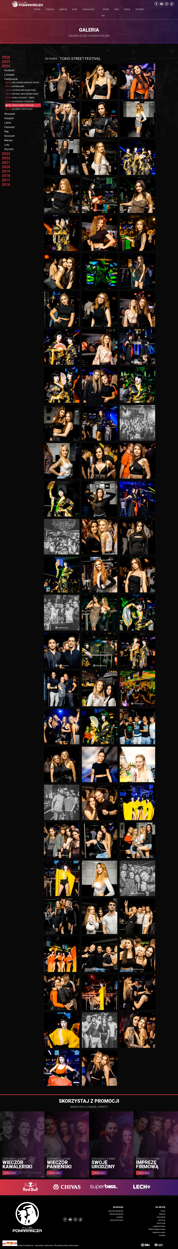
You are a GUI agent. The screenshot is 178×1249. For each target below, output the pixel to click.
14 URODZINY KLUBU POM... (21, 90)
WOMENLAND (14, 86)
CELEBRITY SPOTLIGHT (19, 109)
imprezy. (50, 9)
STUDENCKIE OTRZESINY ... (20, 101)
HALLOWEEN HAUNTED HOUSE (22, 82)
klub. (75, 9)
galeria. (64, 9)
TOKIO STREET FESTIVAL (19, 105)
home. (37, 9)
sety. (116, 9)
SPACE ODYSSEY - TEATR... (20, 98)
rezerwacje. (88, 9)
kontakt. (140, 9)
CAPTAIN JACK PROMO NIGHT (22, 94)
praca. (127, 9)
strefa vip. (105, 12)
